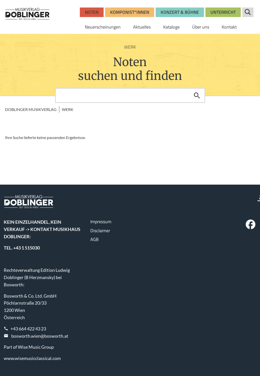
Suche (247, 12)
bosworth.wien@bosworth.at (39, 336)
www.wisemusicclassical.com (32, 358)
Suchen (196, 95)
